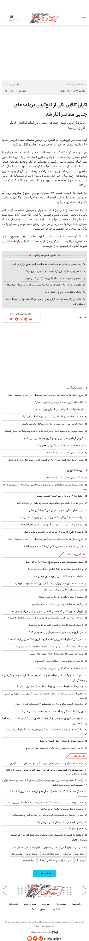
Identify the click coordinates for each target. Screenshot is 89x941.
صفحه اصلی (79, 84)
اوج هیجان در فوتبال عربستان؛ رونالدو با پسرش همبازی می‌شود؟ (50, 686)
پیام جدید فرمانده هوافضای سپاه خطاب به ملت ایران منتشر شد (50, 503)
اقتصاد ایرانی (32, 854)
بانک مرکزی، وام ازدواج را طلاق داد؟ (63, 292)
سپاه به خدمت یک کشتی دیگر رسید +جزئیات (60, 445)
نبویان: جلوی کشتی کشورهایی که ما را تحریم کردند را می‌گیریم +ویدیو (47, 611)
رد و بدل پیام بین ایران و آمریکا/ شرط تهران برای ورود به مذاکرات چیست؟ (45, 618)
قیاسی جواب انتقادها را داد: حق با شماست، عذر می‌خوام (54, 748)
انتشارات (55, 909)
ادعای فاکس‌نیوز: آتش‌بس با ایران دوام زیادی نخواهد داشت (52, 424)
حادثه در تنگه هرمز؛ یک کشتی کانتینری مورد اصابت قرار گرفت (52, 416)
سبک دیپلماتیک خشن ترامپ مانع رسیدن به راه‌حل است (54, 562)
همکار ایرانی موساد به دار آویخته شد (64, 452)
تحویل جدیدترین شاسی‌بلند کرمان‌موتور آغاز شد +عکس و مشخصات (48, 815)
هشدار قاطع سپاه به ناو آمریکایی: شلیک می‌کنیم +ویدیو (52, 278)
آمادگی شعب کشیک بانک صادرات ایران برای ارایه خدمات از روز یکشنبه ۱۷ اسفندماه (48, 793)
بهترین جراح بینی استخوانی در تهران (55, 860)
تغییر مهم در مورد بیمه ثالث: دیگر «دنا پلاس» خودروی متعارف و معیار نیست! (43, 431)
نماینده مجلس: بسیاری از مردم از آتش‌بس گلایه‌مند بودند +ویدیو (49, 583)
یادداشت (13, 904)
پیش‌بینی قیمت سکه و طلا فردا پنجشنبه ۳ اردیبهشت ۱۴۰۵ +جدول (49, 704)
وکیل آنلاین (66, 847)
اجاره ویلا (36, 847)
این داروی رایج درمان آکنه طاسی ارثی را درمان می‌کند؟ (55, 632)
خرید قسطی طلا (20, 847)
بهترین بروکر (17, 854)
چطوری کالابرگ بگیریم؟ (71, 828)
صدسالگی (61, 904)
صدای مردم (30, 904)
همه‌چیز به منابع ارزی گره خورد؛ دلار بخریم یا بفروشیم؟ (53, 271)
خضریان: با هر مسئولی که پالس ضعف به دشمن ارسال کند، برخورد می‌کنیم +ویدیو (46, 696)
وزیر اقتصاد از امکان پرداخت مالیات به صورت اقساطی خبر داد (52, 711)
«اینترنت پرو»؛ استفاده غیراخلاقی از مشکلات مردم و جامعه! (53, 546)
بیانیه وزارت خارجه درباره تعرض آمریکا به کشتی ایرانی (56, 510)
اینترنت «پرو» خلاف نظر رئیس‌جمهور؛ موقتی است (58, 576)
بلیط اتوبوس (29, 860)
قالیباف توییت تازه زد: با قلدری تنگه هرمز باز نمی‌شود (56, 625)
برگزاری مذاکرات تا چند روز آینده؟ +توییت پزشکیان (57, 604)
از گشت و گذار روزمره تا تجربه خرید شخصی (61, 809)
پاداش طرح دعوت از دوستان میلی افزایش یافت (59, 822)
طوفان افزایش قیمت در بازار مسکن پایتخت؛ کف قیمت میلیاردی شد (48, 646)
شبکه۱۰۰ (76, 904)
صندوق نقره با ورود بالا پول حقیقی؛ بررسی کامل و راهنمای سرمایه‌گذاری (46, 763)
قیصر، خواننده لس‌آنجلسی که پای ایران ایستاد (59, 409)
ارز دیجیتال (81, 860)
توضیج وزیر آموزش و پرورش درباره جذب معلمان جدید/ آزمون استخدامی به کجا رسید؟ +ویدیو (44, 720)
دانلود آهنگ (80, 854)
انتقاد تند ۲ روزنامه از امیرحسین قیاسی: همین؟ (58, 402)
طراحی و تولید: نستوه (44, 932)
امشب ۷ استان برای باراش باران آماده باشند (61, 597)
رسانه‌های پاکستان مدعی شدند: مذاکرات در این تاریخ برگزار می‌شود (46, 264)
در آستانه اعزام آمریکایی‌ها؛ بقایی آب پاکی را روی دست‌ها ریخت (51, 517)
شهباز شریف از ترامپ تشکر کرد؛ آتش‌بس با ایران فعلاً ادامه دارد (51, 524)
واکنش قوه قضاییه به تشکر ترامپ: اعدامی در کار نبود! (55, 569)
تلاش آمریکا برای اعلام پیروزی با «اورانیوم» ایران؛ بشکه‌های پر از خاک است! (45, 460)
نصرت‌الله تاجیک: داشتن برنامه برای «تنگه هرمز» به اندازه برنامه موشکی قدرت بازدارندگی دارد (44, 677)
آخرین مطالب (74, 554)
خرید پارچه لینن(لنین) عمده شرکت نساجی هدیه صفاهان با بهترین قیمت (45, 802)
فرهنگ (68, 84)
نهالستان (67, 854)
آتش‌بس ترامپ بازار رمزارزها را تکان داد (63, 590)
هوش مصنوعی (50, 847)
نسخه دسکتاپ (44, 873)
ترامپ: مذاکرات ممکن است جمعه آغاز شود (61, 741)
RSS (31, 909)
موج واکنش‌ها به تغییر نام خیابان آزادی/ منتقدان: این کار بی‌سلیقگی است (45, 395)
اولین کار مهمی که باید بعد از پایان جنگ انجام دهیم (56, 654)
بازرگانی (77, 756)
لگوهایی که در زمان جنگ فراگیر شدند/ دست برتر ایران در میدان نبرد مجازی (42, 285)
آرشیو (42, 909)
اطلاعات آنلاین (44, 18)
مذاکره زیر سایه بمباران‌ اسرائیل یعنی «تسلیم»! (59, 661)
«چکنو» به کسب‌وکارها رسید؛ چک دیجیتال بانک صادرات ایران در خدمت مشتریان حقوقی (48, 837)
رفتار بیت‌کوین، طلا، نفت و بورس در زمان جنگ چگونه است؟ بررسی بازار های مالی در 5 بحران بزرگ (46, 772)
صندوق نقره (80, 847)
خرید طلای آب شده (51, 854)
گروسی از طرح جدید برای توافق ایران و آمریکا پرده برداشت (53, 438)
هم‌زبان (46, 904)
